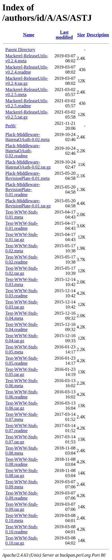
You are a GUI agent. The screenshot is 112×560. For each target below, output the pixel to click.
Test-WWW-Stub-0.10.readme (21, 529)
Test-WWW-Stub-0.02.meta (21, 248)
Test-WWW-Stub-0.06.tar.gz (21, 406)
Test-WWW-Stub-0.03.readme (21, 293)
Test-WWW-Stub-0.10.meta (21, 518)
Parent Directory (20, 49)
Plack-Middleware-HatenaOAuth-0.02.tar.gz (28, 164)
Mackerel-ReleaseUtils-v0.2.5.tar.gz (26, 114)
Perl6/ (10, 125)
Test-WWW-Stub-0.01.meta (21, 214)
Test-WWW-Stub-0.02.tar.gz (21, 271)
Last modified (64, 35)
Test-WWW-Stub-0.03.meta (21, 282)
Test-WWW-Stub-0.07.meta (21, 417)
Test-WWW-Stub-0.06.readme (21, 394)
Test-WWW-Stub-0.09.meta (21, 484)
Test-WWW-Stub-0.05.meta (21, 349)
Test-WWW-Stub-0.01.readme (21, 226)
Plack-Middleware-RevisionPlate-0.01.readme (22, 189)
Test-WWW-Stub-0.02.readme (21, 259)
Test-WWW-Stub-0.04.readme (21, 327)
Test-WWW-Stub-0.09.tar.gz (21, 507)
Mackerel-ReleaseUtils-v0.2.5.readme (26, 103)
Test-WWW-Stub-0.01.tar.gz (21, 237)
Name (28, 34)
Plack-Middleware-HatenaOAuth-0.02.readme (22, 150)
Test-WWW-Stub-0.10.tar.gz (21, 540)
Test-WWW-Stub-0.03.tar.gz (21, 304)
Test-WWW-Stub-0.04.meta (21, 316)
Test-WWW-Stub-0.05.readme (21, 361)
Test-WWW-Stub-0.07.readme (21, 428)
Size (81, 34)
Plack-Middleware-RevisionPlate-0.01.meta (27, 176)
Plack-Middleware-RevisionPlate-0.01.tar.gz (28, 203)
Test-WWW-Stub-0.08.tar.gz (21, 473)
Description (98, 34)
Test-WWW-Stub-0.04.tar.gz (21, 338)
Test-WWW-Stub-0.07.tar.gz (21, 439)
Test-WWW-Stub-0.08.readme (21, 462)
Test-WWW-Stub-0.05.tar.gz (21, 372)
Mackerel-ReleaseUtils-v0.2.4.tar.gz (26, 81)
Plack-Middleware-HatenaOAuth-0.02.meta (27, 137)
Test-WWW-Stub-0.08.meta (21, 450)
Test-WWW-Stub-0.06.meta (21, 383)
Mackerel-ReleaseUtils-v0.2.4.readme (26, 69)
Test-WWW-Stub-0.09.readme (21, 495)
